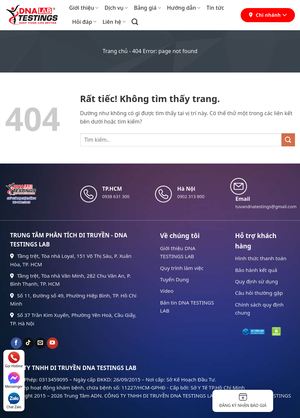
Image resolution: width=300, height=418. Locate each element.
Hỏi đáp (84, 22)
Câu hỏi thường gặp (259, 292)
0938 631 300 (116, 196)
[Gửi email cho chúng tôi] (40, 343)
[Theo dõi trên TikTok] (28, 343)
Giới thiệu (83, 7)
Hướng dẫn (184, 7)
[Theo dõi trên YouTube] (52, 343)
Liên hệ (114, 22)
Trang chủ (115, 51)
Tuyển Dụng (174, 279)
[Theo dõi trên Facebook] (16, 343)
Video (166, 290)
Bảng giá (147, 7)
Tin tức (215, 7)
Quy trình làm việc (181, 268)
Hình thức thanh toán (261, 258)
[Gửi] (288, 139)
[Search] (135, 21)
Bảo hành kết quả (256, 270)
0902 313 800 (190, 196)
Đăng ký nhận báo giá (242, 400)
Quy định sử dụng (256, 281)
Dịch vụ (116, 7)
